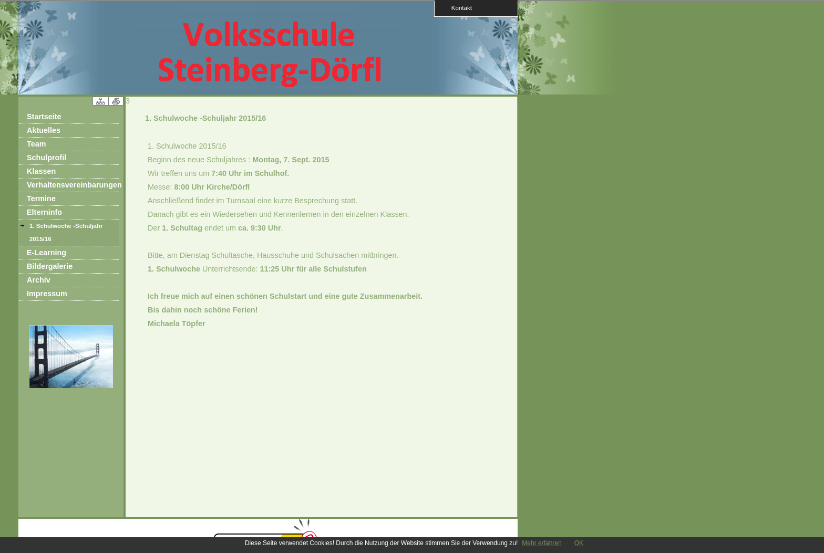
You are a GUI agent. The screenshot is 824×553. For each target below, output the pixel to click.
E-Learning (46, 252)
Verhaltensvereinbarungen (73, 185)
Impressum (47, 293)
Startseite (44, 116)
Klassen (41, 171)
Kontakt (458, 8)
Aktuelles (43, 130)
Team (36, 144)
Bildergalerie (50, 266)
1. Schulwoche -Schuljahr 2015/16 (66, 232)
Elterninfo (44, 212)
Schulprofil (46, 157)
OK (578, 543)
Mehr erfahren (541, 543)
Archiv (38, 280)
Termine (41, 198)
